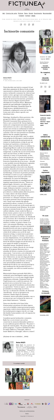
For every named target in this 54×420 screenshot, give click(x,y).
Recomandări (47, 13)
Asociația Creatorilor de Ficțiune (45, 67)
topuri (48, 121)
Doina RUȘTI (7, 77)
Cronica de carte (11, 13)
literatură (43, 119)
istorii (46, 123)
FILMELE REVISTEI (45, 167)
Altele (33, 15)
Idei (3, 13)
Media (27, 413)
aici (31, 355)
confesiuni (43, 118)
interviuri (43, 121)
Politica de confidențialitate (27, 411)
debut (42, 123)
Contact (27, 15)
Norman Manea (21, 350)
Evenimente (38, 13)
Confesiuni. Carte (7, 79)
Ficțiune (20, 13)
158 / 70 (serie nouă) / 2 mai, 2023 (13, 80)
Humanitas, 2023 (44, 315)
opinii (41, 125)
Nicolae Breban (31, 347)
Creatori (21, 15)
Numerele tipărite (45, 115)
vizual (48, 118)
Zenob (31, 13)
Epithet (46, 164)
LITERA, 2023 (43, 194)
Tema (26, 13)
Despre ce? (46, 223)
